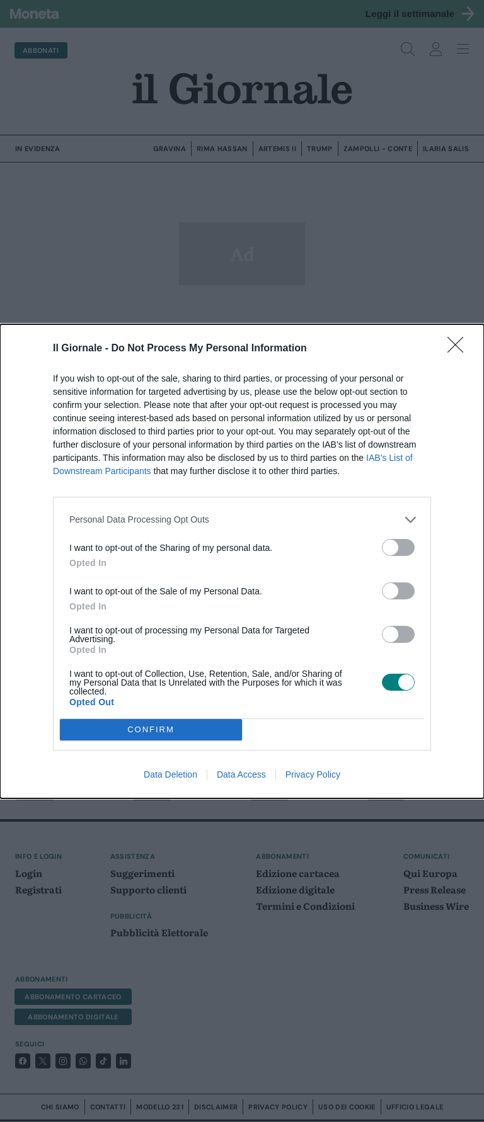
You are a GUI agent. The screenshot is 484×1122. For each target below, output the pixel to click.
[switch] (398, 547)
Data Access (241, 774)
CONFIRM (151, 729)
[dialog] (242, 561)
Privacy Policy (312, 774)
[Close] (459, 349)
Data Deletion (170, 774)
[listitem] (242, 519)
